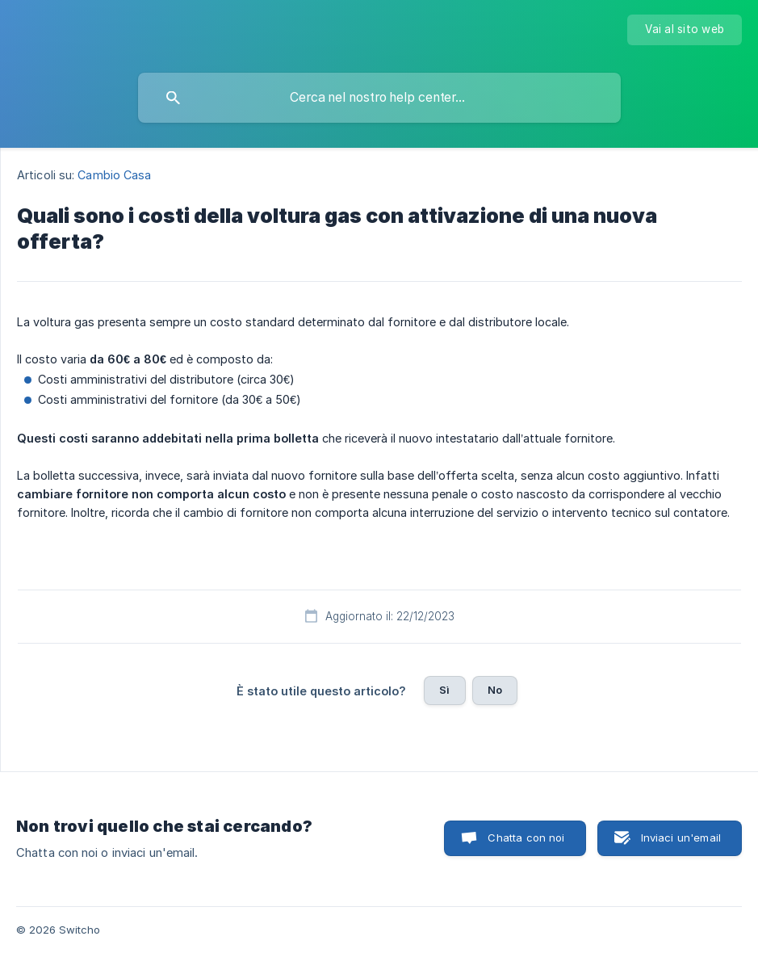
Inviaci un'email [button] (681, 837)
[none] (684, 30)
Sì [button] (444, 689)
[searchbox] (379, 98)
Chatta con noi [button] (526, 837)
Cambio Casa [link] (114, 175)
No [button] (495, 689)
